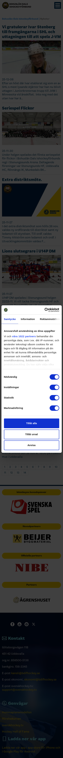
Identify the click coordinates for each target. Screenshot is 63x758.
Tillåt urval (31, 434)
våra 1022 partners (24, 336)
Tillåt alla (31, 423)
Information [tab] (28, 319)
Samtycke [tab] (10, 319)
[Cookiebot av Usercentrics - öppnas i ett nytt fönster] (45, 310)
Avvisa (32, 445)
